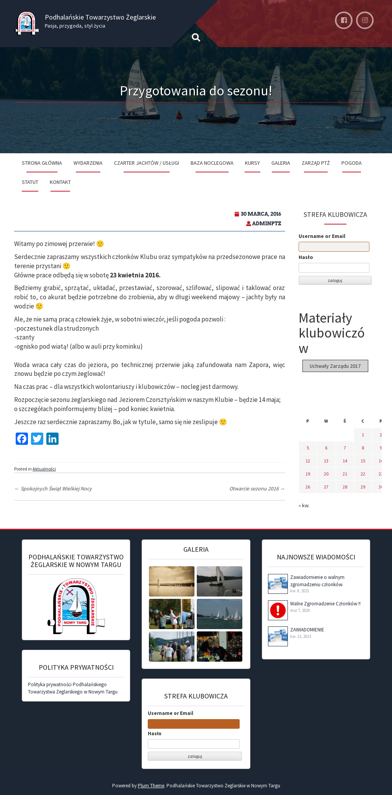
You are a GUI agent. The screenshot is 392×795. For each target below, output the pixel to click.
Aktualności (44, 469)
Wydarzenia (88, 162)
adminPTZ (266, 223)
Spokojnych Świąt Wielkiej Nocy (53, 488)
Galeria (280, 162)
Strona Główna (42, 162)
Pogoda (351, 162)
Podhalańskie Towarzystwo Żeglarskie (100, 17)
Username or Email (322, 236)
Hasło (306, 257)
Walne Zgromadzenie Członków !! (325, 603)
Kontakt (60, 182)
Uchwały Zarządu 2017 (335, 365)
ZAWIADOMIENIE (307, 629)
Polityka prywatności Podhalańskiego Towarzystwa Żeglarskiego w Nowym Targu (73, 688)
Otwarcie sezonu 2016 (257, 488)
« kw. (304, 505)
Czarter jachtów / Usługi (146, 162)
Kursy (252, 162)
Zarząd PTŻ (316, 162)
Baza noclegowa (212, 162)
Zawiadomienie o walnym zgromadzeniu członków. (317, 581)
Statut (30, 182)
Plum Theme (151, 785)
